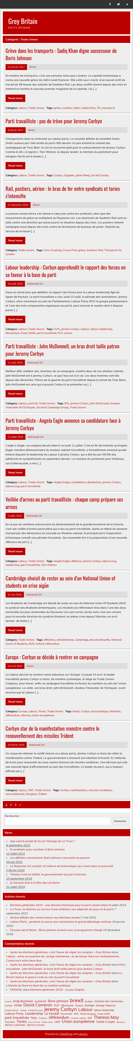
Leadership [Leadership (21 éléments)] (34, 1013)
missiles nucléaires (100, 790)
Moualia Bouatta (100, 639)
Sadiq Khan (89, 108)
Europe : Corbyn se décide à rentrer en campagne (52, 657)
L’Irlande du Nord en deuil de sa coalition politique (38, 985)
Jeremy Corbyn (70, 329)
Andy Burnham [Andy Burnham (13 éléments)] (23, 1001)
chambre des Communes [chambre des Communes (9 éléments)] (108, 1001)
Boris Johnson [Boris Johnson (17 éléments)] (58, 1001)
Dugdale (69, 175)
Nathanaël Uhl (35, 283)
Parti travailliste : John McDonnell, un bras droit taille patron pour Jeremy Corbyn (62, 349)
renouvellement (15, 794)
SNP (30, 790)
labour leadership (101, 329)
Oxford (40, 643)
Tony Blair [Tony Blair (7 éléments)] (10, 1022)
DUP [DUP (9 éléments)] (56, 1005)
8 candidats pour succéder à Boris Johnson (37, 849)
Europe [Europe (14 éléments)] (89, 1005)
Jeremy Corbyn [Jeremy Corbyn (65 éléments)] (60, 1009)
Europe (22, 711)
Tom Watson (49, 565)
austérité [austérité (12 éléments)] (40, 1001)
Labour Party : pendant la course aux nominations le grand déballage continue (60, 921)
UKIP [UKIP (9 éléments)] (57, 1022)
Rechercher (12, 816)
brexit (76, 711)
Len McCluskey (100, 175)
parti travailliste (46, 333)
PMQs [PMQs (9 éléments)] (33, 1018)
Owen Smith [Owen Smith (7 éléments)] (104, 1014)
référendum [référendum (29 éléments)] (59, 1017)
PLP (60, 333)
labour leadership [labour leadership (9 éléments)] (104, 1010)
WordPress (66, 1034)
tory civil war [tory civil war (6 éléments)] (34, 1022)
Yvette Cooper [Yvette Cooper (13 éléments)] (105, 1021)
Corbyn (58, 175)
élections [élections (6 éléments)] (121, 1022)
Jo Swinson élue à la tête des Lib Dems (35, 882)
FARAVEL (16, 989)
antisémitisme (65, 639)
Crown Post (70, 250)
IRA (66, 403)
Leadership (12, 565)
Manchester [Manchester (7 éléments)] (66, 1014)
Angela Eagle (62, 482)
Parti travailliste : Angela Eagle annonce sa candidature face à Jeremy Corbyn (63, 424)
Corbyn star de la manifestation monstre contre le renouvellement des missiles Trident (52, 732)
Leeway (82, 1034)
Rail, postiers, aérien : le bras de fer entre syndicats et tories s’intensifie (63, 192)
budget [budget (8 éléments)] (89, 1001)
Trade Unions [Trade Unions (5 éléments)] (47, 1022)
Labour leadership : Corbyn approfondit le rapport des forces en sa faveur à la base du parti (66, 270)
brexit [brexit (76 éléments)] (76, 1000)
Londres (67, 108)
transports (108, 108)
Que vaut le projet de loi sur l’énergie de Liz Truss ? (42, 841)
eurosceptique (99, 711)
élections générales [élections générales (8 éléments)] (15, 1025)
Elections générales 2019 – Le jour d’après (57, 989)
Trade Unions (36, 108)
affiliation (49, 639)
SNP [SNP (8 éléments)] (89, 1018)
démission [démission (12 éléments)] (67, 1005)
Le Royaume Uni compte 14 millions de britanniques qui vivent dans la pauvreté (61, 866)
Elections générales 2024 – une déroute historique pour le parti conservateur (59, 905)
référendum (52, 643)
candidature (78, 482)
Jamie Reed (82, 175)
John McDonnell (99, 403)
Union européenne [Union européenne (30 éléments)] (78, 1021)
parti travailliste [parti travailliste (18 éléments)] (17, 1017)
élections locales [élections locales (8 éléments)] (36, 1025)
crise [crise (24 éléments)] (18, 1005)
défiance (76, 561)
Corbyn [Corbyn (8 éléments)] (9, 1005)
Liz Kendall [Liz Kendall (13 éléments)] (52, 1013)
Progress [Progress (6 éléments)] (43, 1018)
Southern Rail (94, 250)
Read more (15, 98)
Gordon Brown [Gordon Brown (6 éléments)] (12, 1010)
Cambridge (81, 639)
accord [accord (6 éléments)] (8, 1001)
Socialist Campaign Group (52, 407)
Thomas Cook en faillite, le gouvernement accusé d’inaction (48, 874)
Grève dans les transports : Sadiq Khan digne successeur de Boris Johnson (61, 54)
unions (68, 333)
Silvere (32, 66)
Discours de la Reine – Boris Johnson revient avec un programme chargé (56, 930)
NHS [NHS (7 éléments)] (76, 1014)
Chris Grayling (52, 250)
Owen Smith (28, 333)
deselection (94, 482)
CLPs (57, 329)
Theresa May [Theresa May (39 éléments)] (106, 1017)
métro (76, 108)
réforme (25, 715)
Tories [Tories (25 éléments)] (22, 1021)
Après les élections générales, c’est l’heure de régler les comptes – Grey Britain (60, 952)
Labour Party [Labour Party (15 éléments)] (14, 1013)
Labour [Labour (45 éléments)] (85, 1009)
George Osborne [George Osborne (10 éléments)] (105, 1005)
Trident (42, 794)
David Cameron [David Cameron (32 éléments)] (37, 1005)
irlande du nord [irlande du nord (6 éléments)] (35, 1010)
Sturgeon (31, 794)
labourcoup (13, 486)
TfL (99, 108)
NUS (31, 643)
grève (57, 108)
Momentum (12, 333)
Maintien (115, 711)
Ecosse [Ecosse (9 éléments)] (79, 1005)
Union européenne (43, 715)
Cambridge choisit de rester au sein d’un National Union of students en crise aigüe (60, 581)
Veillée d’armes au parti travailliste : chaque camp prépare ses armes (64, 503)
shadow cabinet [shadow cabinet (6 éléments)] (78, 1018)
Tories (42, 711)
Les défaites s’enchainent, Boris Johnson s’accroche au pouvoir (50, 857)
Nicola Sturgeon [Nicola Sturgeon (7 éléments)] (88, 1014)
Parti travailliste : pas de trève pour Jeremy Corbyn (54, 121)
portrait (33, 403)
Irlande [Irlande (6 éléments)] (23, 1010)
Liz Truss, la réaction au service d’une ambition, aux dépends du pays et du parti (62, 909)
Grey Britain (22, 21)
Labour (22, 108)
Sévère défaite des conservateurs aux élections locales (45, 917)
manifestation (78, 790)
